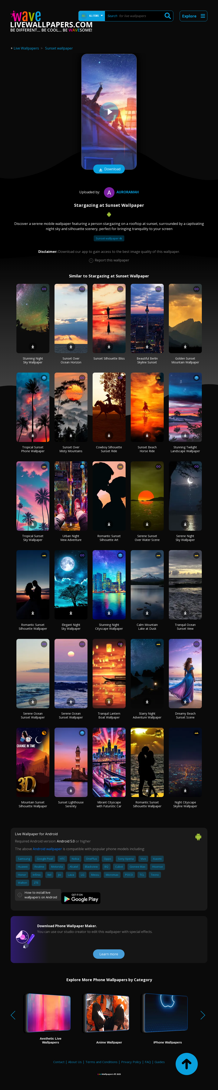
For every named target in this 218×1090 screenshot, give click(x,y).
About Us (75, 1062)
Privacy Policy (131, 1062)
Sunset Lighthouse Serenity (71, 804)
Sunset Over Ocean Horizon (71, 360)
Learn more (108, 954)
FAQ (148, 1062)
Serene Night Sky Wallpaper (185, 538)
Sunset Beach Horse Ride (147, 449)
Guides (160, 1062)
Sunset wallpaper (59, 48)
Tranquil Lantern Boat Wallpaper (109, 715)
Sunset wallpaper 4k (109, 238)
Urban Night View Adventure (71, 538)
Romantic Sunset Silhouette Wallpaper (33, 627)
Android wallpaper (47, 849)
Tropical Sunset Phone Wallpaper (32, 449)
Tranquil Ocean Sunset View (185, 627)
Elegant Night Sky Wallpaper (70, 627)
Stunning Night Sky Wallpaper (33, 360)
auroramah (121, 192)
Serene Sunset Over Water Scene (147, 538)
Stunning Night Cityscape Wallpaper (109, 627)
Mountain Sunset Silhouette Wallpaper (33, 804)
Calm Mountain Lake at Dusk (147, 627)
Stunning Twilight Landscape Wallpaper (185, 449)
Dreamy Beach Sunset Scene (185, 715)
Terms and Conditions (101, 1062)
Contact (59, 1062)
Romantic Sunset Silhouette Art (109, 538)
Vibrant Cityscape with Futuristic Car (109, 804)
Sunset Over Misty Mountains (70, 449)
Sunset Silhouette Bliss (109, 358)
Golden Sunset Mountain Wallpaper (185, 360)
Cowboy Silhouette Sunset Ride (109, 449)
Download (109, 169)
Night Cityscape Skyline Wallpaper (185, 804)
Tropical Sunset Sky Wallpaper (32, 538)
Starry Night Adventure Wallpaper (147, 715)
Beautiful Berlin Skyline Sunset (147, 360)
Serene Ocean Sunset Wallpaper (33, 715)
